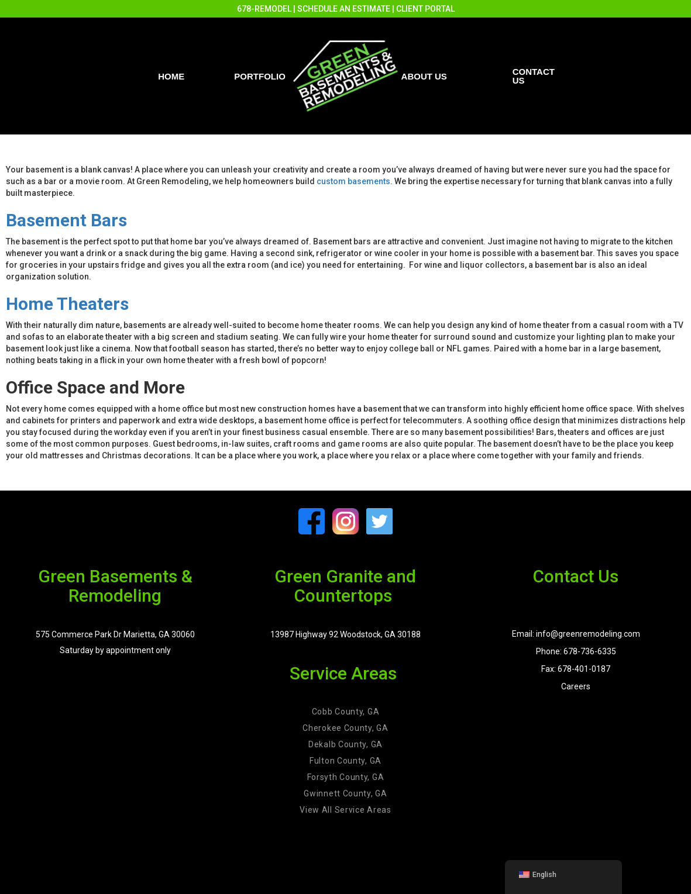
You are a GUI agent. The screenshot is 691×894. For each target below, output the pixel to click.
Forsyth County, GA (345, 777)
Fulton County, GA (345, 760)
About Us (424, 76)
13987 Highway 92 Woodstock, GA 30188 (345, 634)
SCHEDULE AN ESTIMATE (343, 8)
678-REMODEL (264, 8)
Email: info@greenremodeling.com (576, 633)
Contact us (534, 76)
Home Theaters (67, 304)
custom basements (353, 181)
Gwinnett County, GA (345, 793)
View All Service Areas (345, 809)
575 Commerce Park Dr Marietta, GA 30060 (115, 634)
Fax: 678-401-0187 (575, 669)
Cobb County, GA (346, 711)
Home (171, 76)
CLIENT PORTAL (425, 8)
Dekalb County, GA (345, 744)
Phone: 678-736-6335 (576, 651)
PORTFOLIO (260, 76)
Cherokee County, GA (345, 728)
